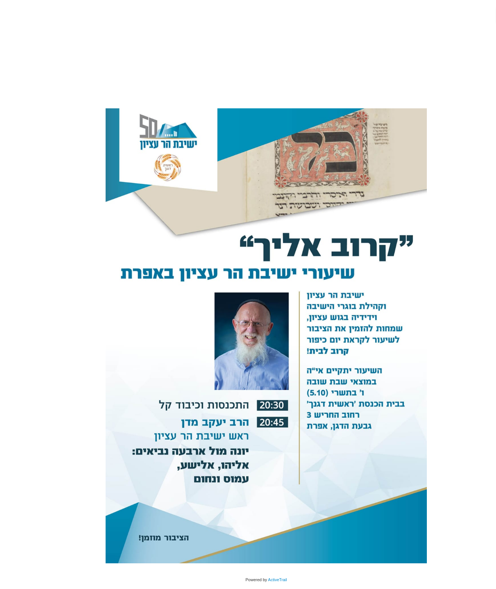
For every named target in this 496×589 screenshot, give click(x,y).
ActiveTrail (259, 579)
